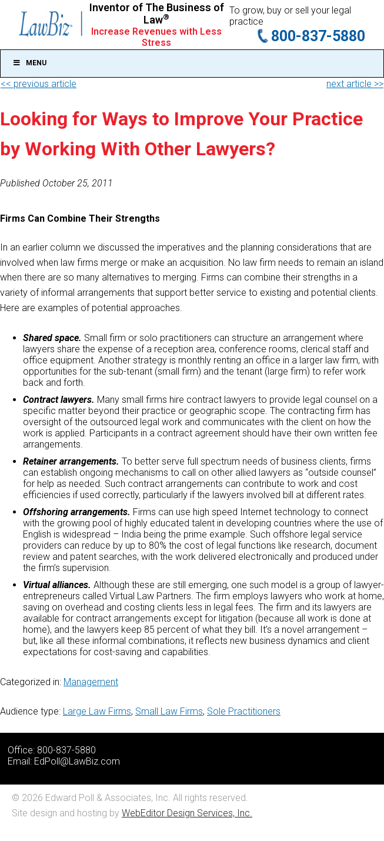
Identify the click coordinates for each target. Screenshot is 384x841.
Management (91, 682)
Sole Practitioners (244, 711)
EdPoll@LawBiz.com (77, 761)
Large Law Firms (97, 711)
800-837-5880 (318, 36)
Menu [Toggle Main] (29, 63)
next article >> (354, 83)
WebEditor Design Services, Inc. (187, 813)
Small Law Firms (169, 711)
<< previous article (38, 83)
